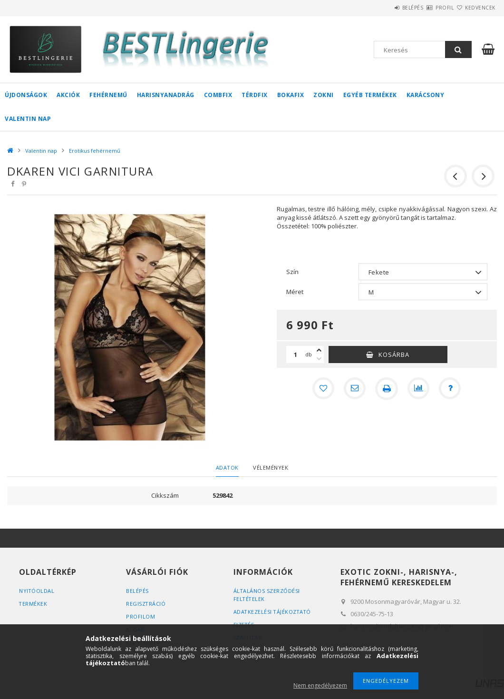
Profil (428, 7)
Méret (294, 291)
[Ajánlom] (354, 388)
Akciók (68, 95)
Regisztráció (146, 603)
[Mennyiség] (295, 354)
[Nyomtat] (386, 388)
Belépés (385, 7)
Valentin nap (28, 119)
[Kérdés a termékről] (451, 388)
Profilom (140, 616)
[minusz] (319, 358)
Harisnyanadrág (165, 95)
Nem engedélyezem (320, 685)
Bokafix (290, 95)
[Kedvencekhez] (321, 388)
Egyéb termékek (370, 95)
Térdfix (255, 95)
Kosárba (393, 354)
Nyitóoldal (37, 590)
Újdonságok (26, 95)
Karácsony (426, 95)
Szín (292, 271)
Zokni (323, 95)
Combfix (218, 95)
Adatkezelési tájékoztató (273, 611)
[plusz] (319, 350)
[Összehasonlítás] (418, 388)
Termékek (33, 603)
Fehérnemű (108, 95)
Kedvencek (474, 7)
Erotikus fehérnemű (94, 150)
